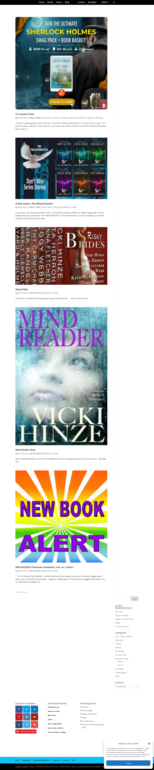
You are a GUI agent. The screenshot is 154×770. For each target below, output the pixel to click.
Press (73, 760)
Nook (54, 715)
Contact (80, 3)
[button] (149, 743)
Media (103, 3)
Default (72, 117)
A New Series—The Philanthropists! (34, 203)
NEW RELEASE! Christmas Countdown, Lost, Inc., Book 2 (44, 567)
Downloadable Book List (41, 760)
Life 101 (120, 665)
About (60, 3)
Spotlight (91, 3)
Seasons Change (121, 615)
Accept (128, 763)
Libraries (66, 760)
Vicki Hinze (23, 117)
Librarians (56, 760)
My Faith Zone (120, 655)
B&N (49, 715)
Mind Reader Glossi (25, 449)
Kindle (57, 711)
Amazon (51, 711)
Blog (68, 3)
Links (17, 760)
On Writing (98, 117)
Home (42, 3)
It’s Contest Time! (24, 114)
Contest (56, 117)
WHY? (117, 676)
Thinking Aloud (121, 673)
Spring (117, 623)
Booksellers (26, 760)
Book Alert (47, 117)
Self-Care (118, 612)
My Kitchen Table (84, 117)
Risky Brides (21, 289)
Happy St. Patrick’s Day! (124, 619)
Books (51, 3)
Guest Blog (119, 651)
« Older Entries (21, 592)
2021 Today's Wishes (123, 636)
